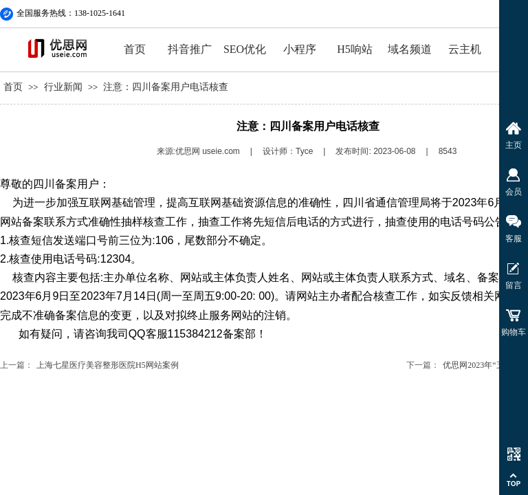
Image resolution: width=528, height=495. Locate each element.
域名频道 (410, 49)
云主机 (464, 49)
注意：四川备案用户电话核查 (165, 87)
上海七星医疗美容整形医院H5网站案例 (107, 365)
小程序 (299, 49)
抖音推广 (190, 49)
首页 (135, 49)
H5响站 (355, 49)
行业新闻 (63, 87)
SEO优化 (244, 49)
